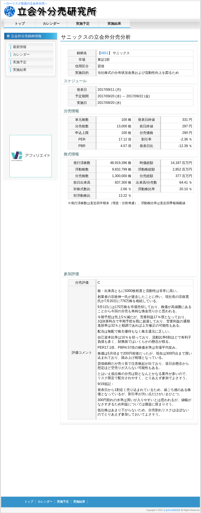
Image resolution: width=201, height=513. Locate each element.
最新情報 (19, 47)
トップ (20, 23)
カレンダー (51, 23)
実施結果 (114, 23)
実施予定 (82, 23)
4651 (105, 53)
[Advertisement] (129, 239)
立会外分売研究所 (171, 510)
